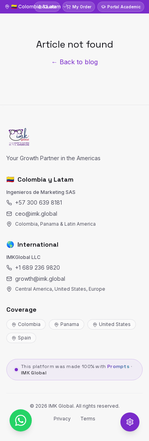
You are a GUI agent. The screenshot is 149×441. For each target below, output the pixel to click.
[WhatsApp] (21, 420)
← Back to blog (74, 62)
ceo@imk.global (31, 213)
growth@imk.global (35, 278)
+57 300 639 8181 (34, 202)
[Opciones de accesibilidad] (129, 421)
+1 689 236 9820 (33, 267)
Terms (87, 419)
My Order (78, 6)
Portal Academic (121, 6)
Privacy (62, 419)
